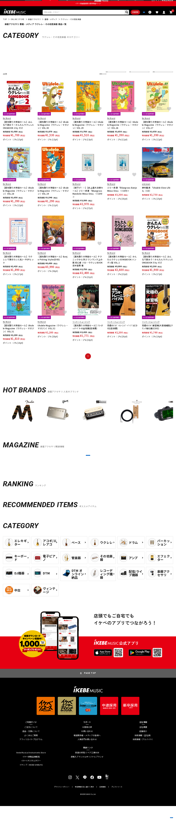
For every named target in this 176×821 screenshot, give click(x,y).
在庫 (133, 82)
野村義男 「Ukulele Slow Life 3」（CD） (156, 197)
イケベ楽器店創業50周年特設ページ (88, 9)
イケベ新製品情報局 (31, 772)
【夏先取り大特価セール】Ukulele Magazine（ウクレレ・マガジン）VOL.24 (53, 198)
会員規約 (102, 802)
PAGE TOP (90, 688)
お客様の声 (87, 742)
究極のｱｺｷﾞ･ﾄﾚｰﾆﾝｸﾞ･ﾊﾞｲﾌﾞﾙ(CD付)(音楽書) (122, 335)
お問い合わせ (87, 746)
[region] (88, 421)
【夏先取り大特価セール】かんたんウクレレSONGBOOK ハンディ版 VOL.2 (122, 267)
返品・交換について (31, 746)
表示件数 (158, 82)
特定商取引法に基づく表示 (84, 802)
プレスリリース (116, 802)
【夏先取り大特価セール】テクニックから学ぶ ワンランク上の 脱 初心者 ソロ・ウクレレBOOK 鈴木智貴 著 (88, 269)
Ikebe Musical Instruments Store (31, 767)
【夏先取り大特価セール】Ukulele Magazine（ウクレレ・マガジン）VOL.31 (18, 336)
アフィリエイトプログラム (31, 754)
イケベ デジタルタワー (31, 776)
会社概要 (143, 742)
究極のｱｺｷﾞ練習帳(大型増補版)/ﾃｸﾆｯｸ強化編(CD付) (157, 335)
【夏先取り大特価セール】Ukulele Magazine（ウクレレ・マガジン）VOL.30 (53, 132)
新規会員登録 (167, 3)
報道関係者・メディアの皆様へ (87, 750)
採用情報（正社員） (143, 750)
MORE (88, 466)
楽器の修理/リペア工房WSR (87, 767)
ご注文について (31, 742)
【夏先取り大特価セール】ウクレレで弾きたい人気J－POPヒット (18, 267)
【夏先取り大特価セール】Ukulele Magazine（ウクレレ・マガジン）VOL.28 (18, 198)
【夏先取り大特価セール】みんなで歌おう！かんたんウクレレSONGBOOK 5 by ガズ (157, 267)
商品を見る (160, 814)
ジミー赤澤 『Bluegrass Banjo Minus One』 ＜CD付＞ (122, 197)
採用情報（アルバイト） (143, 754)
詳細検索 (121, 19)
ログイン (155, 3)
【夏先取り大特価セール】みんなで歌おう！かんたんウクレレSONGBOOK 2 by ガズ (18, 132)
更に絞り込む (90, 82)
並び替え (111, 82)
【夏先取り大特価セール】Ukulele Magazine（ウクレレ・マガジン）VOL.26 (122, 132)
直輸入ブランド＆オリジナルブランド (87, 772)
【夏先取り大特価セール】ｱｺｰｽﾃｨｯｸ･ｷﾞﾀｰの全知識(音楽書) (88, 335)
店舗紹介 (143, 746)
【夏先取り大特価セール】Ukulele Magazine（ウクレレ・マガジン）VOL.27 (157, 132)
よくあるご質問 (31, 750)
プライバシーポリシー (62, 802)
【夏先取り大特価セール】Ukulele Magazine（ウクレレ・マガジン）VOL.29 (88, 132)
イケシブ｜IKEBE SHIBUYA (31, 780)
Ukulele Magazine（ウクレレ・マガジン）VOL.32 (53, 335)
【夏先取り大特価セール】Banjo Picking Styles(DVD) (52, 266)
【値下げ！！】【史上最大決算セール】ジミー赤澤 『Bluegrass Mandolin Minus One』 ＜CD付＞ (88, 200)
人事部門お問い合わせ (87, 754)
